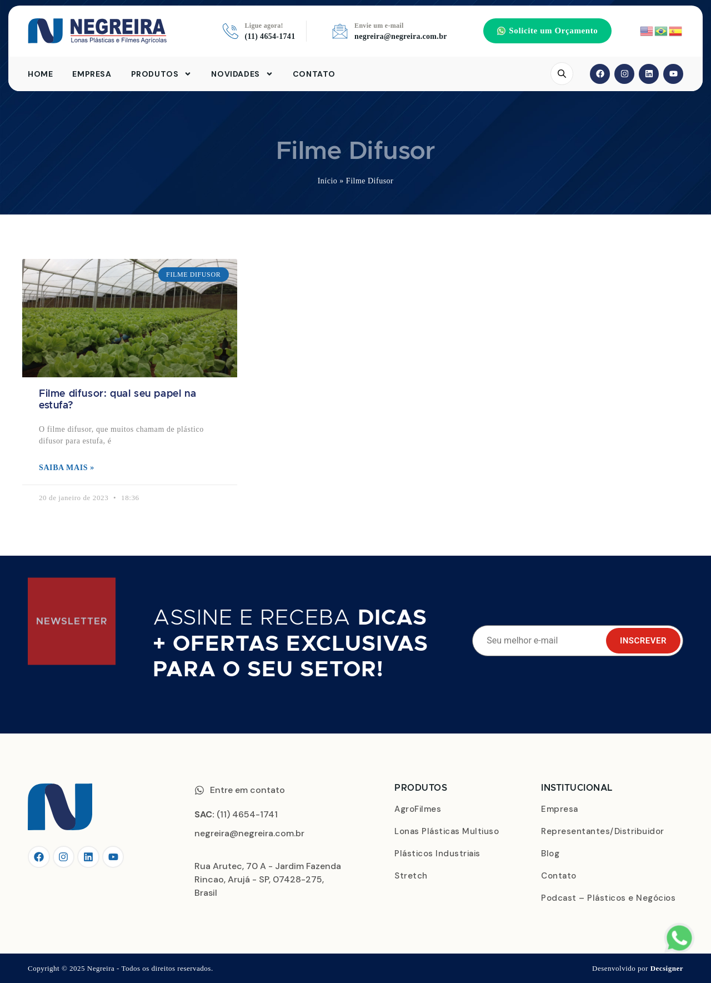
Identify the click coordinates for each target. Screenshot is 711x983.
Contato (314, 74)
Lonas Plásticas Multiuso (446, 831)
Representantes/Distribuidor (602, 831)
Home (40, 74)
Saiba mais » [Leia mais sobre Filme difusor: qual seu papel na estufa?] (66, 467)
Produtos (161, 74)
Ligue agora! (264, 25)
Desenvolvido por (637, 968)
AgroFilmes (417, 809)
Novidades (242, 74)
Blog (550, 853)
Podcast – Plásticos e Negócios (608, 898)
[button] (547, 30)
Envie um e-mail (379, 25)
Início (328, 181)
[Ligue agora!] (230, 31)
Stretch (411, 875)
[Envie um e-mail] (340, 31)
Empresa (91, 74)
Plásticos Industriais (437, 853)
